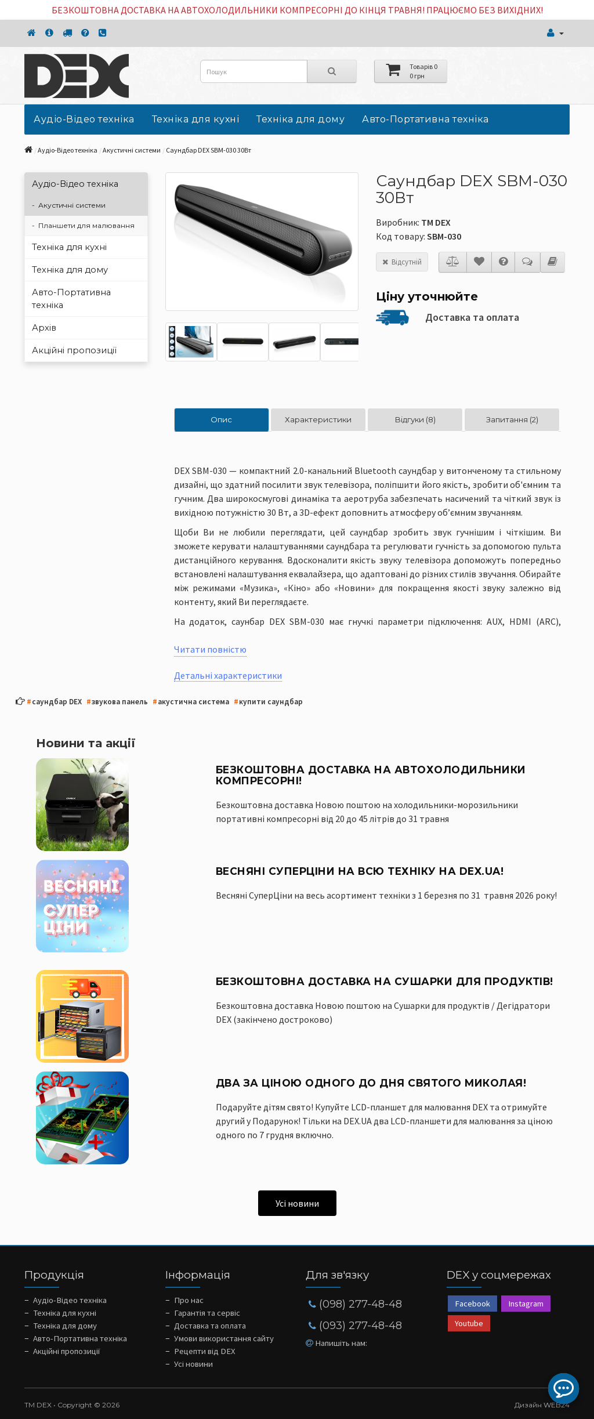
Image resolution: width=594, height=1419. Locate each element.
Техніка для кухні (196, 119)
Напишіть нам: (336, 1343)
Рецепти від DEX (205, 1351)
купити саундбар (268, 702)
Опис (221, 419)
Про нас (189, 1300)
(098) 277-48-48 (355, 1304)
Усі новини (297, 1203)
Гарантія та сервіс (207, 1313)
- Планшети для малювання (83, 225)
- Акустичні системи (69, 205)
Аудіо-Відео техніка (84, 119)
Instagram (526, 1303)
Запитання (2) (512, 419)
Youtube (469, 1323)
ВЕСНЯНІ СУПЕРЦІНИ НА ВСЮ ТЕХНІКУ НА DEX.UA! (360, 871)
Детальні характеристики (228, 675)
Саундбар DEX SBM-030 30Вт (208, 150)
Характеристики (318, 419)
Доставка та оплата (472, 317)
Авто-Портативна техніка (425, 119)
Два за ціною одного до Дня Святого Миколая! (371, 1083)
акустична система (191, 702)
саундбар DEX (54, 702)
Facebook (472, 1303)
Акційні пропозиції (74, 350)
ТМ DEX (436, 222)
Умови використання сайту (224, 1338)
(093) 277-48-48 (355, 1325)
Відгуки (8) (415, 419)
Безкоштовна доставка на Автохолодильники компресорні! (371, 775)
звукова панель (117, 702)
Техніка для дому (300, 119)
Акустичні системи (132, 150)
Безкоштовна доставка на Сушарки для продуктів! (384, 981)
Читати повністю (210, 649)
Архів (44, 328)
